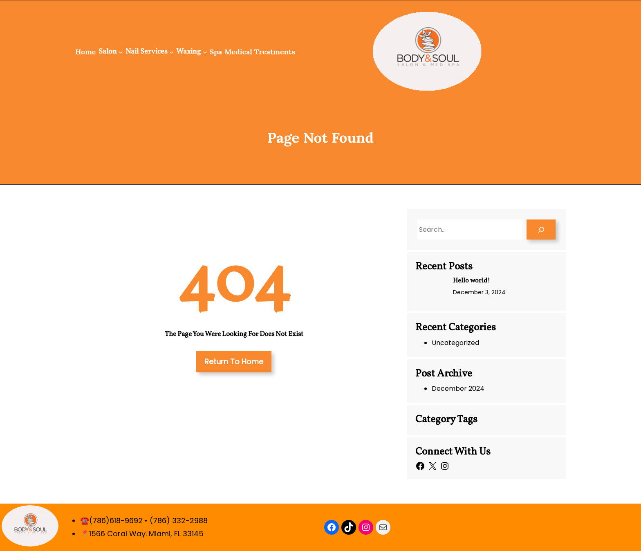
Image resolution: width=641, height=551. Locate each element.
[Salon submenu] (121, 51)
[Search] (541, 230)
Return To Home (233, 361)
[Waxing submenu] (205, 51)
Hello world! (471, 280)
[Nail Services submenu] (171, 51)
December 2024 (458, 388)
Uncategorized (455, 342)
